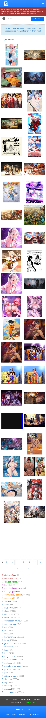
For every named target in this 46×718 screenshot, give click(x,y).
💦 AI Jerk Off (8, 40)
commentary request (13, 595)
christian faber (10, 575)
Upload (15, 699)
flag (5, 634)
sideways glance (11, 676)
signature (8, 679)
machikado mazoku (12, 588)
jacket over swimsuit (13, 643)
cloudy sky (8, 614)
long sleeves (9, 656)
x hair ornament (11, 692)
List (7, 699)
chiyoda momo (10, 582)
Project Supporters (34, 714)
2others (7, 601)
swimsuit (8, 689)
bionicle (7, 585)
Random (37, 699)
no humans (9, 663)
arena (6, 605)
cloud (6, 611)
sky (5, 682)
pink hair (8, 669)
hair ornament (10, 637)
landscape (8, 647)
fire (5, 631)
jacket (6, 640)
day (5, 627)
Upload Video (25, 699)
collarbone (8, 618)
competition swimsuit (13, 621)
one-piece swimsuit (12, 666)
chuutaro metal (10, 579)
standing (8, 686)
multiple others (10, 660)
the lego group (10, 592)
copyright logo (10, 624)
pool (6, 673)
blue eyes (8, 608)
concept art (9, 598)
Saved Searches (16, 702)
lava (6, 650)
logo (6, 653)
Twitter (14, 714)
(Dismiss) (33, 13)
